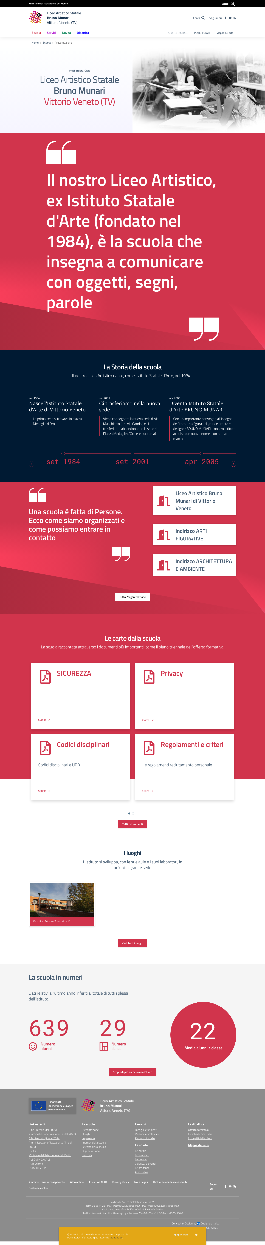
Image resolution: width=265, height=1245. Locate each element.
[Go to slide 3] (133, 817)
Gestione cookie (38, 1191)
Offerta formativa (198, 1133)
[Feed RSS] (234, 17)
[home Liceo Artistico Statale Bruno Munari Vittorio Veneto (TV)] (55, 18)
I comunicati (142, 1158)
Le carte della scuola (94, 1150)
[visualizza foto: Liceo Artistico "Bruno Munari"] (62, 907)
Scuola (47, 42)
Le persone (88, 1142)
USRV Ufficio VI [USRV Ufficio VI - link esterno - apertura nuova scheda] (37, 1171)
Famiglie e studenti (146, 1133)
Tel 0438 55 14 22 (95, 1209)
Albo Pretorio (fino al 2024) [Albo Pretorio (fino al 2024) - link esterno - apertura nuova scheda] (44, 1142)
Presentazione (90, 1133)
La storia (87, 1159)
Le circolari (141, 1163)
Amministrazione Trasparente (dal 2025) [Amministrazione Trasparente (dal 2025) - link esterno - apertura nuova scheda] (52, 1137)
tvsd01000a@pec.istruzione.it (163, 1209)
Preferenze (181, 1235)
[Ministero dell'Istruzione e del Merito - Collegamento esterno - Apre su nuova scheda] (48, 3)
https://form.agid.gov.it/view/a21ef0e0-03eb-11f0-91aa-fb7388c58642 (145, 1216)
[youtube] (230, 17)
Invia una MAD (98, 1185)
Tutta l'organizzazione (132, 597)
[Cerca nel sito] (199, 18)
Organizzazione (91, 1154)
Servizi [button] (51, 32)
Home (35, 42)
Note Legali (141, 1185)
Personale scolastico (147, 1137)
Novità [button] (66, 32)
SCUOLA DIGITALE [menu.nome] (178, 33)
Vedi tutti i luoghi (132, 947)
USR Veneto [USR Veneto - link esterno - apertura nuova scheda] (36, 1167)
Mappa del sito (224, 33)
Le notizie (140, 1154)
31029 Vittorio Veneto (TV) (140, 1205)
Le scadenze (142, 1171)
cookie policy (115, 1238)
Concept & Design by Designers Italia (195, 1227)
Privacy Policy (120, 1185)
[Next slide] (233, 464)
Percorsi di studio (145, 1142)
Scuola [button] (36, 32)
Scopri (42, 720)
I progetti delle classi (200, 1142)
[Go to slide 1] (125, 817)
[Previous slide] (31, 464)
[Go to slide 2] (129, 817)
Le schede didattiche (200, 1137)
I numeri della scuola (94, 1146)
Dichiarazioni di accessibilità (170, 1185)
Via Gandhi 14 (118, 1205)
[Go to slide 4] (137, 817)
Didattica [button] (83, 32)
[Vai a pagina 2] (133, 813)
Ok (196, 1235)
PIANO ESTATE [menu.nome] (202, 33)
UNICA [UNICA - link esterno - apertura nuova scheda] (32, 1154)
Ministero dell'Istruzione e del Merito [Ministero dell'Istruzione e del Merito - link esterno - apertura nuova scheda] (50, 1159)
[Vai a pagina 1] (129, 813)
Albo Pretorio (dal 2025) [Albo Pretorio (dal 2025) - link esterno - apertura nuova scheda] (43, 1133)
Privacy (172, 673)
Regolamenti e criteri (192, 744)
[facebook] (225, 17)
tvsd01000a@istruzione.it (126, 1209)
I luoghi (86, 1137)
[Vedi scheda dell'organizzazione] (194, 500)
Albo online (141, 1175)
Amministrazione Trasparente (47, 1185)
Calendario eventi (145, 1167)
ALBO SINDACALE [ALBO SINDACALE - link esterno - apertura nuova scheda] (39, 1163)
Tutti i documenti (132, 828)
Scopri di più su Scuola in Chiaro (132, 1075)
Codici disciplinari (83, 744)
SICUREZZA (74, 673)
